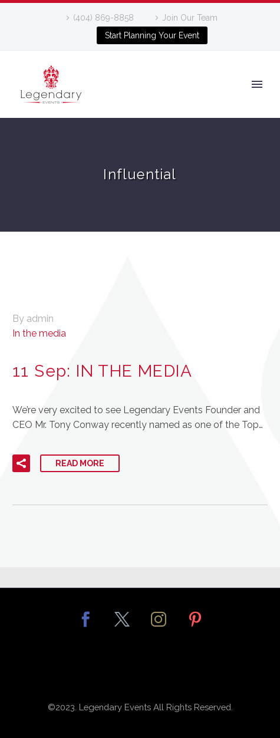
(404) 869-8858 (103, 17)
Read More (79, 463)
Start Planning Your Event (152, 35)
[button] (21, 463)
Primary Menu (257, 84)
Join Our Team (190, 17)
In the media (39, 333)
